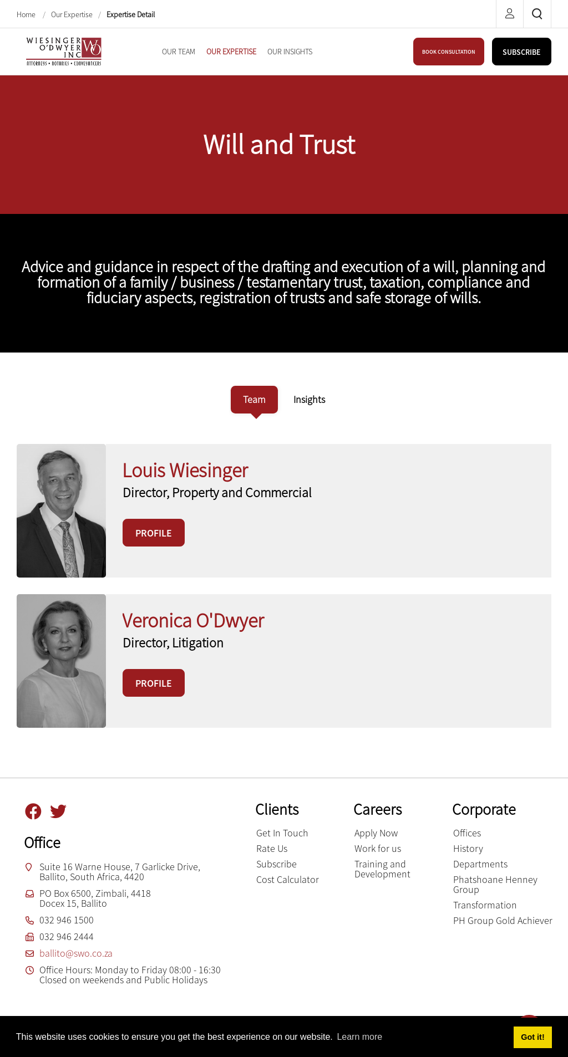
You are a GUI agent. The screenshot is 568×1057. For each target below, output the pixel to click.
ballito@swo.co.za (76, 953)
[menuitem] (178, 51)
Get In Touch (282, 832)
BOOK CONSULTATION (448, 51)
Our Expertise (72, 14)
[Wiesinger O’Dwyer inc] (64, 50)
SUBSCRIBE (522, 52)
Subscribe (276, 863)
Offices (467, 832)
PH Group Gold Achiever (502, 920)
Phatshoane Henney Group (495, 884)
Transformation (485, 904)
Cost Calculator (287, 879)
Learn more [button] (359, 1036)
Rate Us (271, 848)
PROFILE (153, 533)
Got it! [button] (532, 1037)
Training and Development (382, 868)
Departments (480, 863)
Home (27, 14)
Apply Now (376, 832)
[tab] (254, 399)
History (468, 848)
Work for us (377, 848)
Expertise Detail (130, 14)
